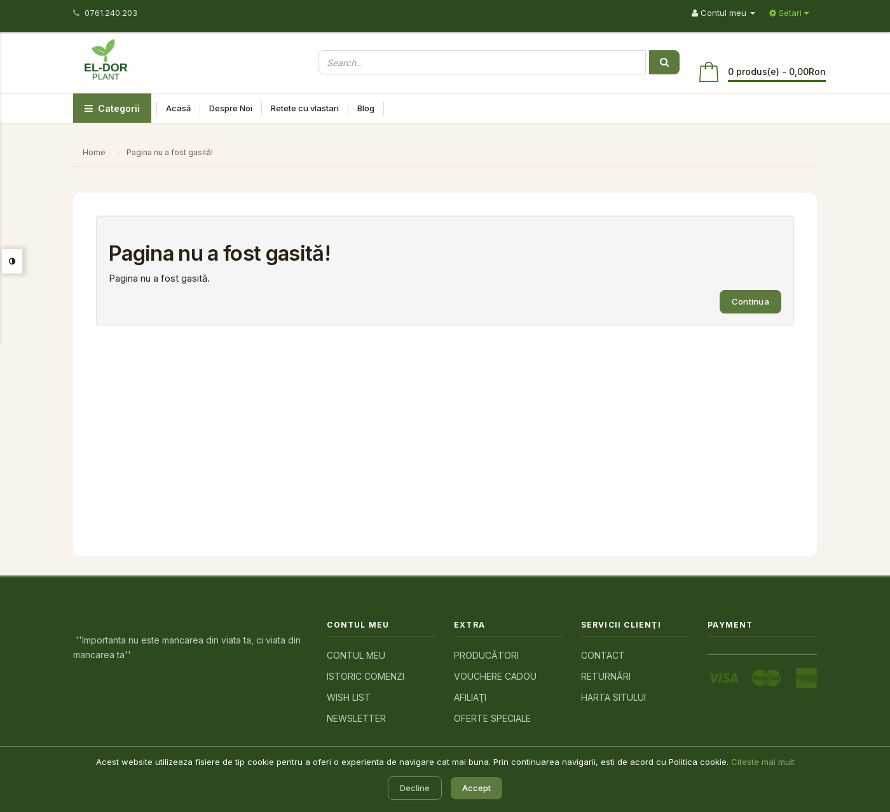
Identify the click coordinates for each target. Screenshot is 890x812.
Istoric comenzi (365, 676)
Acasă (178, 108)
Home (94, 152)
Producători (486, 655)
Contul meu (356, 655)
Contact (603, 655)
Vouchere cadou (495, 676)
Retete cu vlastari (305, 108)
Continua (750, 301)
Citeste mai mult (763, 762)
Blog (365, 108)
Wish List (349, 697)
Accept (476, 788)
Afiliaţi (470, 697)
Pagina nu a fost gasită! (170, 152)
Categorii (112, 108)
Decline (415, 788)
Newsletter (356, 718)
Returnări (606, 676)
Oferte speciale (492, 718)
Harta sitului (613, 697)
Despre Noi (230, 108)
